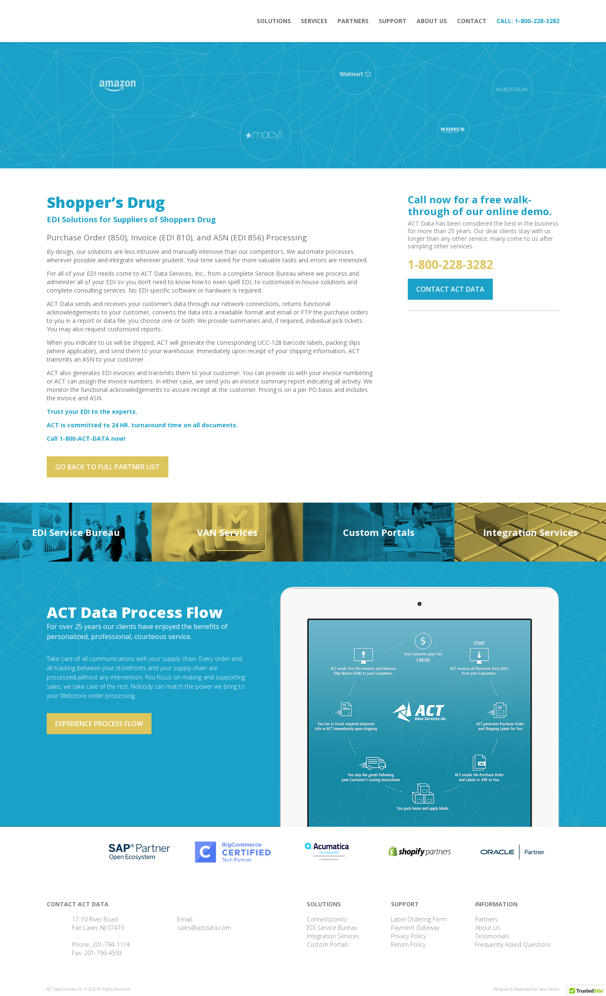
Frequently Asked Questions (513, 944)
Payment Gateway (415, 928)
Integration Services (530, 532)
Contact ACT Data (450, 289)
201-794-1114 (111, 944)
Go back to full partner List (107, 466)
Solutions (274, 21)
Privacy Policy (408, 936)
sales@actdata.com (204, 928)
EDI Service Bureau (76, 532)
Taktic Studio (548, 989)
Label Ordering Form (419, 919)
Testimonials (492, 936)
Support (393, 21)
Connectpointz (327, 919)
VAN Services (227, 532)
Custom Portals (379, 532)
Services (314, 21)
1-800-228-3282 (537, 21)
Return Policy (408, 944)
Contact (471, 21)
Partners (353, 21)
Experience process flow (99, 723)
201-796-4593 (103, 953)
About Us (432, 21)
